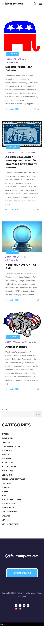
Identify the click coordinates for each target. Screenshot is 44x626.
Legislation (13, 147)
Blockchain (7, 438)
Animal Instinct (16, 346)
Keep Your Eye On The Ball (20, 266)
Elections (12, 54)
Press (5, 495)
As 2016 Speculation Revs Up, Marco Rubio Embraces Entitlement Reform (21, 162)
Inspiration (7, 463)
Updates (6, 516)
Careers (6, 442)
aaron (20, 342)
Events (5, 454)
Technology (8, 508)
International (9, 467)
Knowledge (13, 337)
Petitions (6, 487)
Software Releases (11, 499)
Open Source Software (13, 479)
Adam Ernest (23, 257)
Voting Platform (10, 524)
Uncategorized (9, 512)
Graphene (6, 459)
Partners (6, 483)
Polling (5, 491)
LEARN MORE (12, 109)
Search (4, 409)
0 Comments (12, 62)
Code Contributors (11, 446)
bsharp (21, 152)
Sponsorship (8, 504)
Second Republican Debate (18, 68)
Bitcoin (5, 434)
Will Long (22, 59)
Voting (5, 520)
